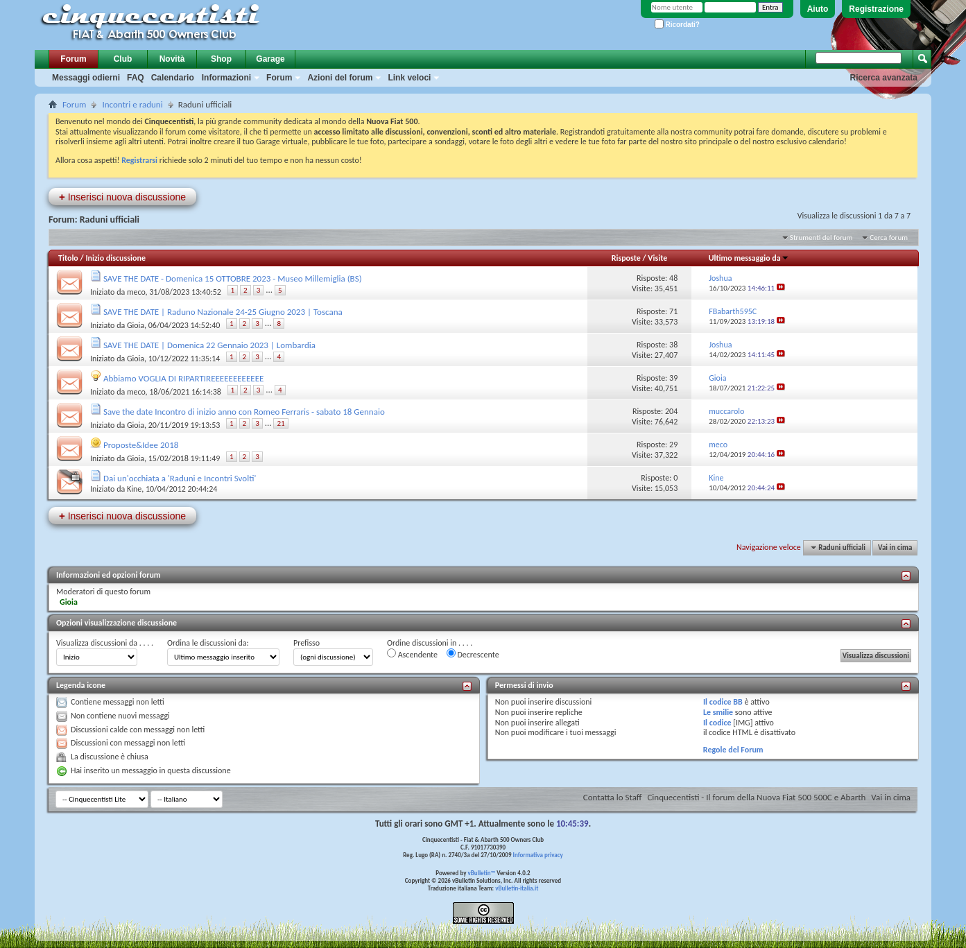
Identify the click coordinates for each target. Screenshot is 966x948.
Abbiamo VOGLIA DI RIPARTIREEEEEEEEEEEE (183, 378)
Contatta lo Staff (612, 797)
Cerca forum (889, 237)
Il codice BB (723, 702)
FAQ (135, 78)
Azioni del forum (339, 78)
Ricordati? (677, 24)
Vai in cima (895, 547)
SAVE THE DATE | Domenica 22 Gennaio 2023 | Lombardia (209, 345)
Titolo (68, 258)
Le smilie (718, 712)
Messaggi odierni (86, 78)
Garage (270, 59)
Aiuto (818, 9)
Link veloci (409, 78)
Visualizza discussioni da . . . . (104, 643)
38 (673, 345)
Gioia (135, 325)
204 (671, 411)
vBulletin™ (482, 873)
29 (673, 444)
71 (673, 311)
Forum (73, 59)
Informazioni (226, 78)
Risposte (626, 258)
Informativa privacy (537, 855)
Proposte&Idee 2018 (140, 445)
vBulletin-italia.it (516, 888)
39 (673, 378)
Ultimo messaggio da (749, 258)
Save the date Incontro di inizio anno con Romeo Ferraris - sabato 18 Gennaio (244, 411)
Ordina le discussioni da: (208, 643)
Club (123, 59)
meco (136, 292)
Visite (657, 258)
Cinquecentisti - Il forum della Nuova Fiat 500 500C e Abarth (756, 797)
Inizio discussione (115, 258)
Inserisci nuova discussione (122, 196)
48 (673, 278)
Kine (134, 489)
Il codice (717, 722)
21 (280, 423)
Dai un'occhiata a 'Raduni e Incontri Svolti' (179, 478)
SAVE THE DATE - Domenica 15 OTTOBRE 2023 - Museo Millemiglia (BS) (232, 278)
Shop (221, 59)
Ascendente (412, 654)
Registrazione (876, 9)
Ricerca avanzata (883, 78)
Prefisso (306, 643)
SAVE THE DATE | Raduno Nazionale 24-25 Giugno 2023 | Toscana (223, 312)
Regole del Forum (733, 750)
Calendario (172, 78)
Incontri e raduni (132, 104)
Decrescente (473, 654)
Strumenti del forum (821, 237)
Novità (172, 59)
